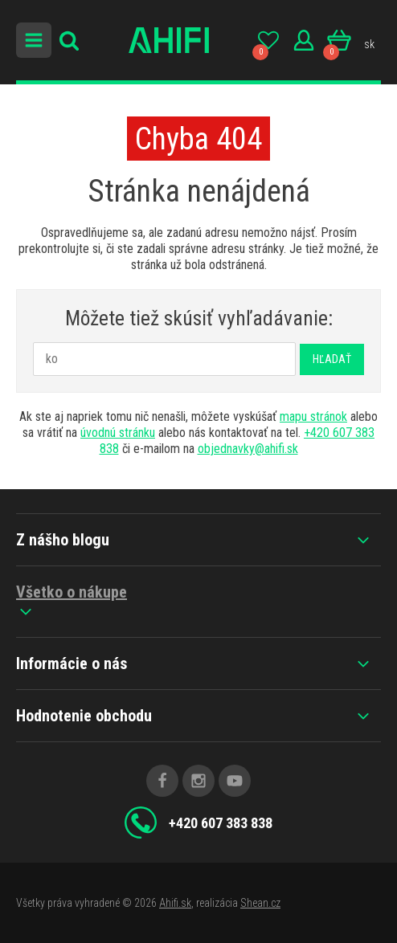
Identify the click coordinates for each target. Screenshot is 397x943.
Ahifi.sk (175, 902)
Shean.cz (260, 902)
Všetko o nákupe (71, 601)
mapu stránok (313, 416)
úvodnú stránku (117, 432)
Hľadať (332, 359)
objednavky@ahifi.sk (248, 448)
